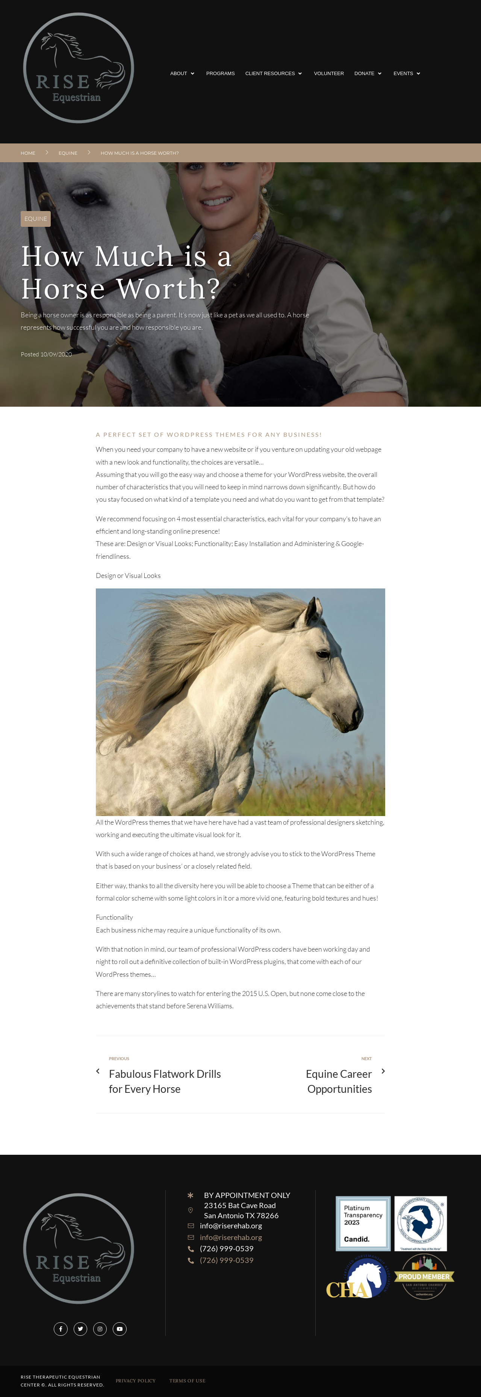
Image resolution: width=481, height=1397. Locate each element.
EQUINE (68, 153)
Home (28, 153)
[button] (183, 73)
